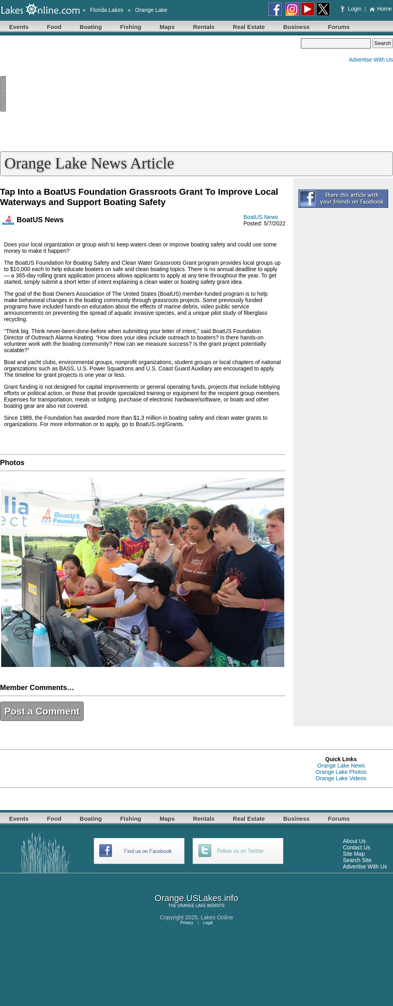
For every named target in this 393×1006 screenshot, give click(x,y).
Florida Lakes (106, 10)
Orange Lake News (341, 765)
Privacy (186, 923)
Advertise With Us (371, 59)
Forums (339, 26)
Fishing (130, 26)
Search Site (357, 860)
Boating (91, 26)
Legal (208, 923)
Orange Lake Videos (341, 778)
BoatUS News (260, 217)
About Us (354, 841)
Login (352, 9)
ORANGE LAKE (191, 905)
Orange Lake (151, 10)
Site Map (354, 854)
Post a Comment (41, 711)
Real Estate (249, 26)
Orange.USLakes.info (196, 898)
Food (54, 26)
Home (380, 9)
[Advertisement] (150, 93)
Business (296, 26)
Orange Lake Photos (341, 772)
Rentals (203, 26)
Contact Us (356, 847)
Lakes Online (217, 917)
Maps (167, 26)
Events (19, 26)
